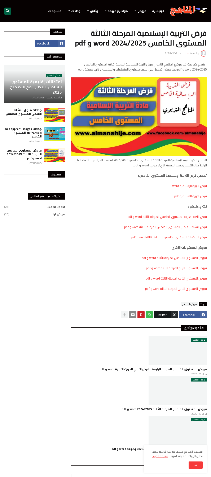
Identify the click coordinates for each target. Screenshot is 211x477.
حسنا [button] (195, 465)
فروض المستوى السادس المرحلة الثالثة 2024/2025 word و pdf (24, 154)
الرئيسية (158, 11)
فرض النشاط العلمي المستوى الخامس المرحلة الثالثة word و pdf (165, 227)
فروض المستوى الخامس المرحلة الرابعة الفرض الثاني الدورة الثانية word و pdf (153, 369)
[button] (7, 11)
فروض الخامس (189, 304)
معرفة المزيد (160, 456)
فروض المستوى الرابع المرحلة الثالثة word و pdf (176, 268)
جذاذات (75, 11)
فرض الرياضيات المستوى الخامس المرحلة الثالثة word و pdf (169, 237)
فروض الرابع (34, 214)
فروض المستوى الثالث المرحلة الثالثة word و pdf (176, 278)
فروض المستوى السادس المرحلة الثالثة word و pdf (174, 258)
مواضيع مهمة (118, 11)
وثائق (94, 11)
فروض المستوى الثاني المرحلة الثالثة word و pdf (176, 289)
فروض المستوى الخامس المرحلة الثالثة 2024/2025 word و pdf (164, 409)
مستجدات (55, 11)
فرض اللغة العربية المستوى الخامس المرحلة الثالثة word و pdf (167, 217)
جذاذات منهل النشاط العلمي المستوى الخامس (24, 112)
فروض (141, 11)
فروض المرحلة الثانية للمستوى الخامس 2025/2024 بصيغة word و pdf (159, 449)
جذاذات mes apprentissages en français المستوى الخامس (23, 133)
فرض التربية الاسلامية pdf (190, 196)
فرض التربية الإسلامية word (189, 186)
